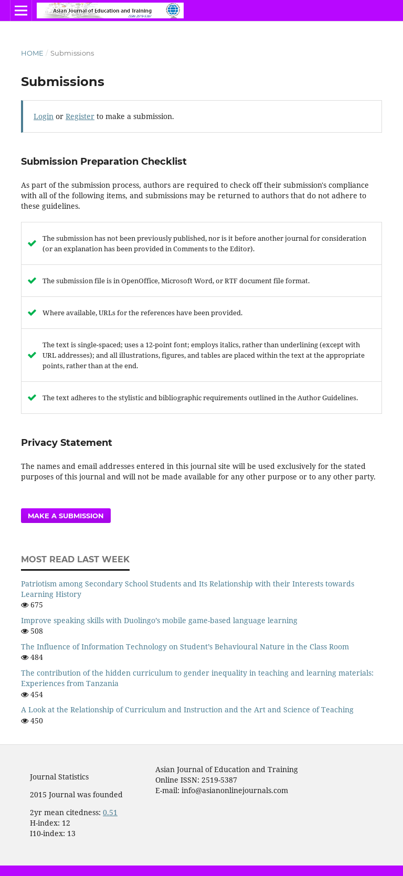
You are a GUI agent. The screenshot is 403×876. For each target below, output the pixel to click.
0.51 (110, 812)
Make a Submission (66, 515)
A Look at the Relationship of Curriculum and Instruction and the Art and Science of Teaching (187, 709)
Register (80, 116)
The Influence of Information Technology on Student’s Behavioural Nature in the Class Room (185, 646)
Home (32, 53)
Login (44, 116)
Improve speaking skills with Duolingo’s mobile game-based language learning (159, 620)
